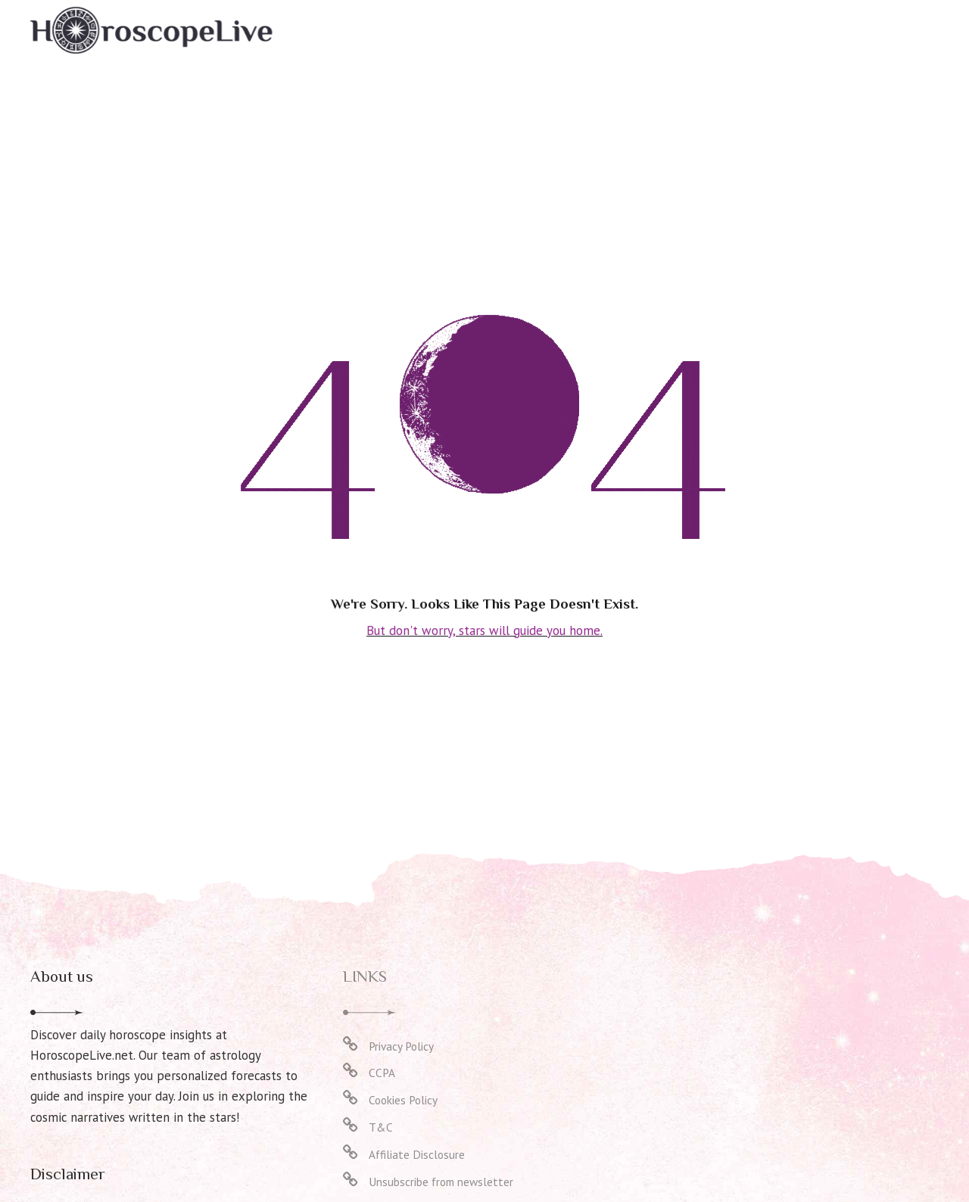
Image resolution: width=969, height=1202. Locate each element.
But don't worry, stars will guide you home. (485, 629)
